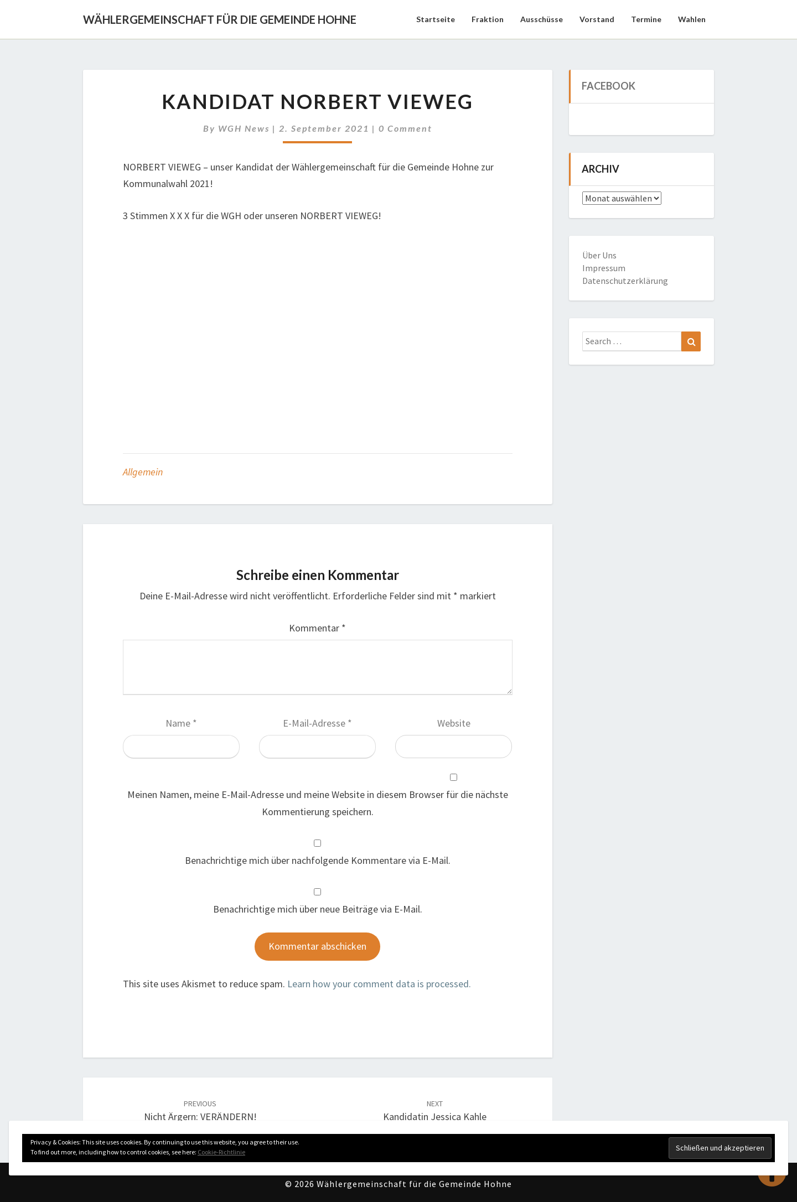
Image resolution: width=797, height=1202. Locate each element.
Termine (646, 19)
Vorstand (596, 19)
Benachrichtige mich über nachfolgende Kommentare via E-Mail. (318, 860)
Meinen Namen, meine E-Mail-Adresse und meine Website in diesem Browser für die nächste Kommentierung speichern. (317, 803)
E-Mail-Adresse (317, 723)
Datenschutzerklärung (625, 280)
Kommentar (317, 627)
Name (181, 723)
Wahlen (692, 19)
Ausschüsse (541, 19)
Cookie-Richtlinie (221, 1152)
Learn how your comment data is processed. (379, 983)
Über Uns (599, 255)
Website (453, 723)
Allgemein (143, 471)
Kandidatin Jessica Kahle (435, 1111)
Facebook (608, 86)
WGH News (244, 128)
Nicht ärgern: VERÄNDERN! (200, 1111)
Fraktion (488, 19)
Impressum (603, 267)
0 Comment (405, 128)
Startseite (435, 19)
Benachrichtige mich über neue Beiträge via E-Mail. (317, 909)
